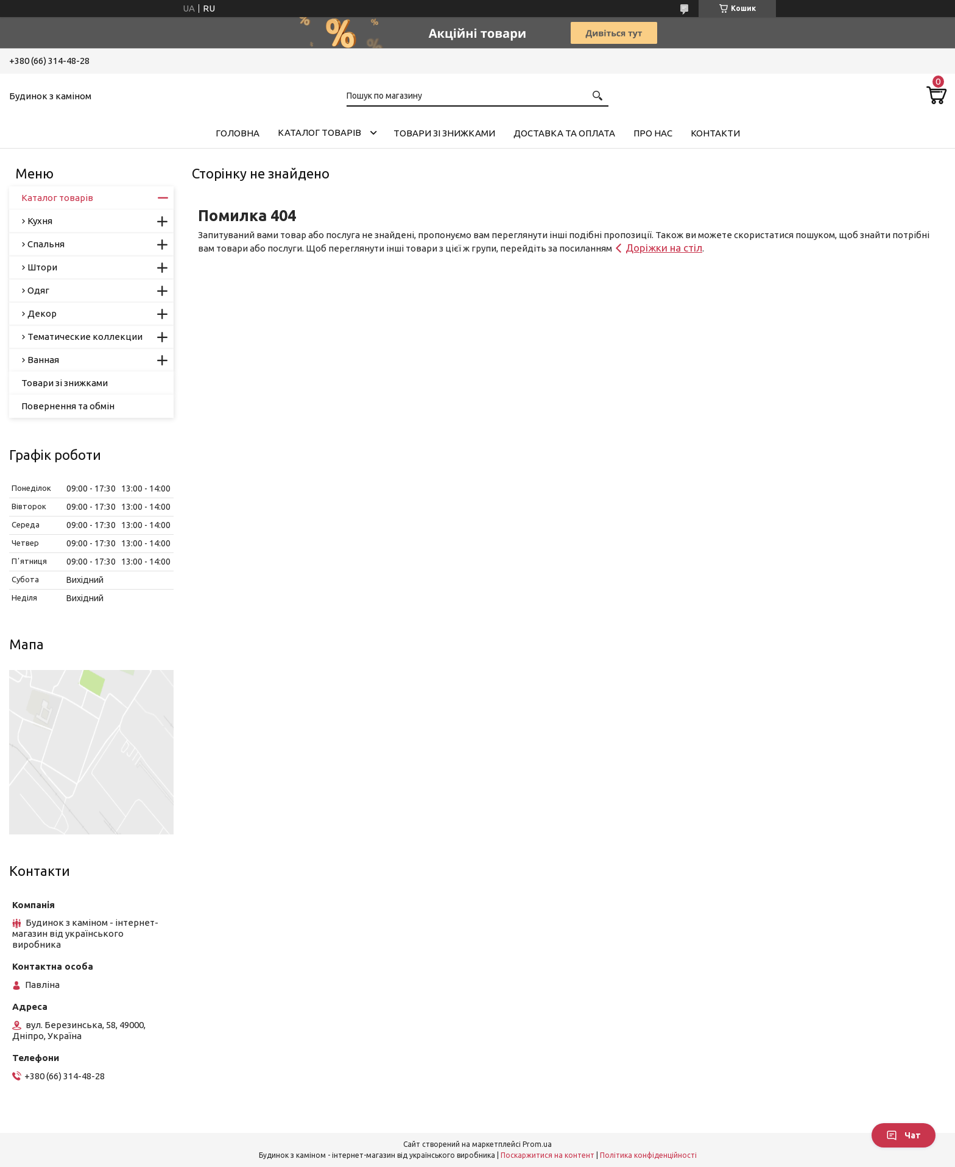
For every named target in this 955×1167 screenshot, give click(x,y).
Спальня (46, 244)
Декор (42, 313)
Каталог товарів (319, 132)
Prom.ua (537, 1144)
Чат (903, 1135)
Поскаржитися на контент (547, 1155)
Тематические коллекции (85, 336)
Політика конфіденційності (648, 1155)
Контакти (715, 133)
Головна (237, 133)
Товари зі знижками (444, 133)
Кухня (39, 221)
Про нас (652, 133)
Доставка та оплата (564, 133)
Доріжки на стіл (664, 247)
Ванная (43, 359)
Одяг (38, 290)
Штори (42, 267)
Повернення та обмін (68, 406)
